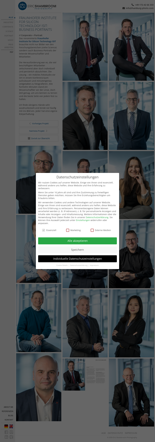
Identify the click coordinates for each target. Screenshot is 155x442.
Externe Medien (101, 227)
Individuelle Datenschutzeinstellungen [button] (77, 256)
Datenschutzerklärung (97, 214)
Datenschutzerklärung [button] (79, 262)
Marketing (73, 227)
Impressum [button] (94, 262)
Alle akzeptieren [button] (78, 238)
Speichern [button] (77, 247)
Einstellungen (83, 217)
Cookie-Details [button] (62, 262)
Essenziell (49, 227)
